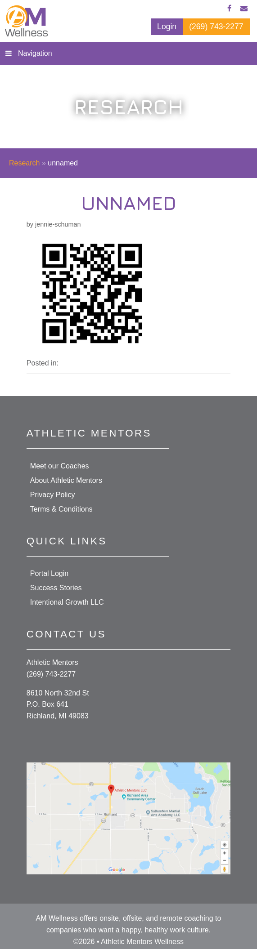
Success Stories (56, 588)
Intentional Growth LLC (67, 602)
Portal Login (49, 573)
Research (24, 163)
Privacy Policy (52, 495)
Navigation (35, 53)
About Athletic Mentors (66, 480)
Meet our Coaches (59, 466)
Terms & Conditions (61, 509)
